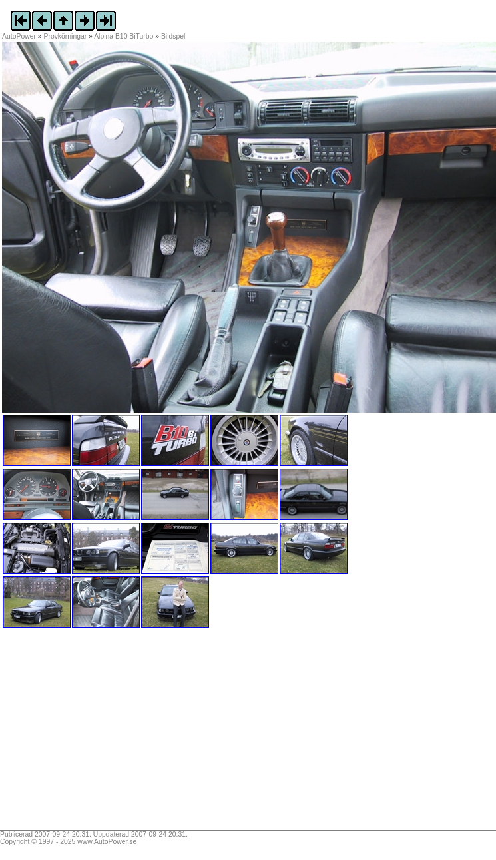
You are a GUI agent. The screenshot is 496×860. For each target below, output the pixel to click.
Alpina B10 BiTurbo (123, 36)
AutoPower (19, 36)
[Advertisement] (85, 733)
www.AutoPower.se (106, 841)
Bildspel (173, 36)
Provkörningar (65, 36)
